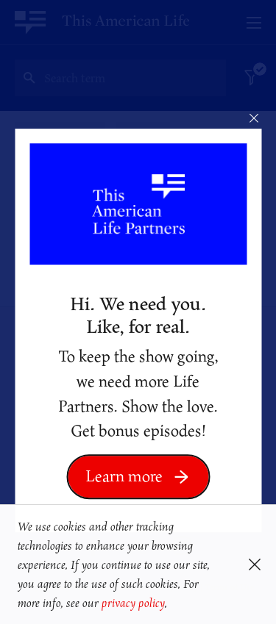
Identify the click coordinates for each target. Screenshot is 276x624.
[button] (172, 604)
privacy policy (133, 603)
